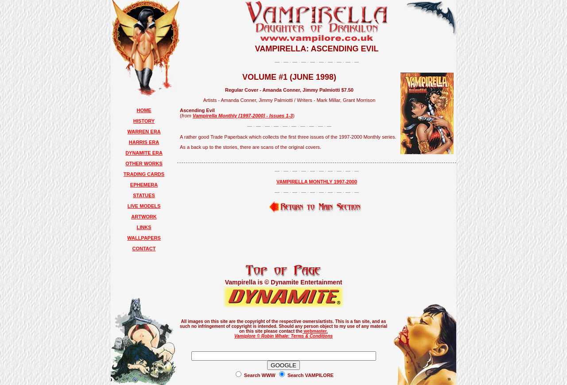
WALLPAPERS (144, 238)
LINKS (144, 227)
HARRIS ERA (144, 142)
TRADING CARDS (144, 174)
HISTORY (144, 121)
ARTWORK (143, 216)
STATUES (144, 195)
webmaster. (315, 331)
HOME (144, 110)
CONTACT (144, 248)
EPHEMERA (144, 184)
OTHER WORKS (144, 163)
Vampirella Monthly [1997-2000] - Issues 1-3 (243, 115)
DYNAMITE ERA (144, 153)
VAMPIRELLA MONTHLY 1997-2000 (316, 181)
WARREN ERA (143, 131)
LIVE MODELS (144, 206)
